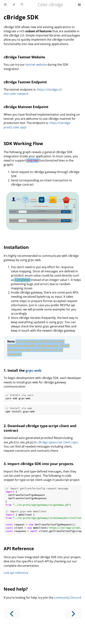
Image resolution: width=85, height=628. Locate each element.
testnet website (36, 65)
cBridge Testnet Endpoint (25, 82)
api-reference (19, 573)
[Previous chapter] (12, 614)
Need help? (16, 589)
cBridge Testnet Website (24, 57)
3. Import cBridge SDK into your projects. (39, 463)
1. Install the (15, 370)
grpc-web (33, 370)
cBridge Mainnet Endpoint (26, 106)
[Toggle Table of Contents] (5, 4)
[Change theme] (14, 4)
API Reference (19, 548)
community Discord (67, 598)
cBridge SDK (21, 17)
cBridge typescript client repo (57, 442)
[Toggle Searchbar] (22, 4)
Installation (16, 247)
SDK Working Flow (23, 143)
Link (6, 573)
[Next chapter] (73, 614)
